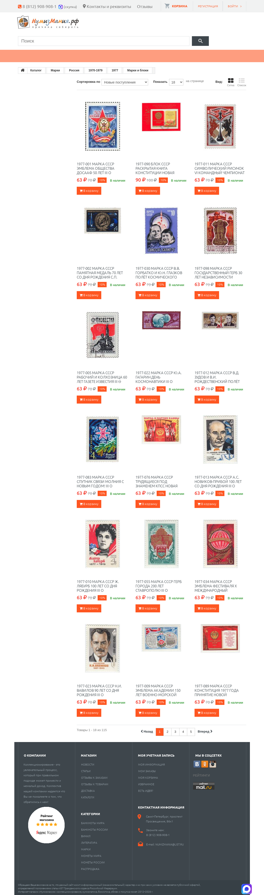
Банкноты (67, 54)
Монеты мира (91, 854)
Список (241, 80)
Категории (90, 812)
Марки (100, 54)
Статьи (86, 769)
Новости (87, 763)
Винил (85, 834)
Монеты (32, 54)
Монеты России (93, 861)
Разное (198, 54)
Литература (89, 841)
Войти (233, 6)
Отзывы (145, 6)
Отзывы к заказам (94, 776)
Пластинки (163, 54)
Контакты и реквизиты (109, 6)
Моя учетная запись (156, 754)
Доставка (88, 789)
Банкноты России (94, 828)
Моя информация (151, 763)
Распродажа (90, 867)
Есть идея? (145, 789)
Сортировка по (88, 80)
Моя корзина (148, 776)
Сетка (230, 80)
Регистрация (208, 6)
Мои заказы (147, 769)
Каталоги (87, 796)
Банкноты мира (92, 821)
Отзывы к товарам (94, 783)
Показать (160, 80)
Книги (129, 54)
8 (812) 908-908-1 (40, 6)
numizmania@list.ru (169, 843)
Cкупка (229, 54)
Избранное (146, 783)
